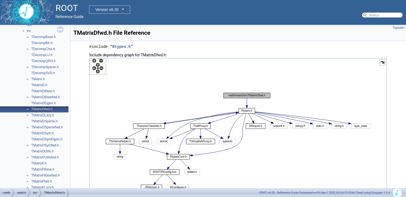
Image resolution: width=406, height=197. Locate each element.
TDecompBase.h (43, 37)
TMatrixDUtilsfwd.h (45, 157)
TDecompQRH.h (43, 61)
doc (29, 25)
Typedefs (399, 28)
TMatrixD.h (39, 85)
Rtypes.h (121, 46)
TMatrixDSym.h (42, 133)
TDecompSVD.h (43, 73)
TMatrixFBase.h (43, 169)
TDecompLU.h (41, 55)
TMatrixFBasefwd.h (45, 175)
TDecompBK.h (42, 43)
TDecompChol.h (43, 49)
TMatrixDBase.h (43, 91)
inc (29, 31)
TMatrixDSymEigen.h (46, 139)
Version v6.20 (107, 9)
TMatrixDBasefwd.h (45, 97)
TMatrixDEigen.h (43, 103)
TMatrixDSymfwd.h (45, 145)
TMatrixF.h (39, 163)
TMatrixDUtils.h (42, 151)
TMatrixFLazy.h (42, 187)
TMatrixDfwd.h (41, 109)
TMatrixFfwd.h (41, 181)
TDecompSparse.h (45, 67)
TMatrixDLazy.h (42, 115)
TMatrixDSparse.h (44, 121)
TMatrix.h (38, 79)
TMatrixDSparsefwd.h (47, 127)
